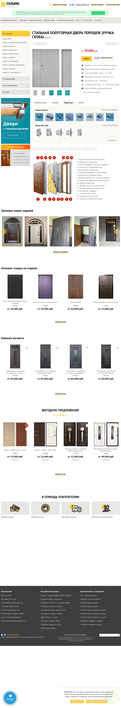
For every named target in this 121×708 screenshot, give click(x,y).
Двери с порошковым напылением (15, 42)
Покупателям (6, 591)
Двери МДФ (7, 39)
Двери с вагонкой (9, 57)
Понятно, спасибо (98, 13)
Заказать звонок (97, 5)
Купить (86, 59)
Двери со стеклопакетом (11, 72)
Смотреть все (60, 322)
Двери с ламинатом (10, 50)
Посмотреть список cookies (96, 701)
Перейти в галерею (60, 252)
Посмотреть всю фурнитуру (110, 110)
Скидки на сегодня (59, 5)
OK (77, 701)
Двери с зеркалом (9, 69)
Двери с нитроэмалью (10, 61)
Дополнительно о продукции (92, 591)
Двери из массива (9, 46)
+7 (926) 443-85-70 (82, 5)
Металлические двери (50, 591)
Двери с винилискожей (11, 54)
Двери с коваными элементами (14, 65)
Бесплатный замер (113, 5)
